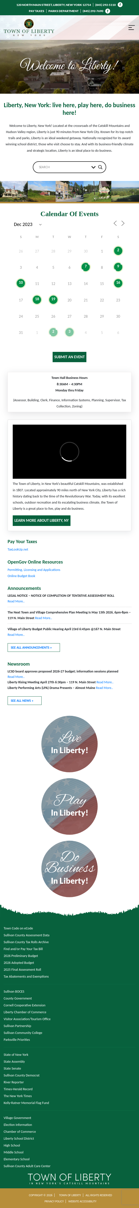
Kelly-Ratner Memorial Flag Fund (26, 1103)
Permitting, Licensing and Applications (34, 570)
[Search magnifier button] (100, 167)
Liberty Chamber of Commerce (25, 1012)
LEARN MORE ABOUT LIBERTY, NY (41, 520)
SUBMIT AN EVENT (69, 357)
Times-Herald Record (18, 1089)
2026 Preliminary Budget (21, 956)
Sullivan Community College (23, 1033)
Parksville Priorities (17, 1040)
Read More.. (16, 601)
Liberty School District (19, 1138)
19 (53, 299)
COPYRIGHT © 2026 (40, 1195)
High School (12, 1145)
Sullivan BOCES (14, 991)
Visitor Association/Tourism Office (27, 1019)
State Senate (12, 1068)
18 (37, 299)
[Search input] (64, 167)
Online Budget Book (21, 576)
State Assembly (14, 1061)
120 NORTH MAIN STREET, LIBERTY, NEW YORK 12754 (53, 5)
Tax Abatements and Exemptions (26, 976)
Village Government (17, 1118)
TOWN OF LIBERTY (70, 1195)
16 (118, 282)
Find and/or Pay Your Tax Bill (23, 949)
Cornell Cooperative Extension (25, 1005)
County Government (18, 998)
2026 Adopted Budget (19, 963)
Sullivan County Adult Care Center (27, 1166)
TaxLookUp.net (18, 549)
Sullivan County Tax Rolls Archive (26, 942)
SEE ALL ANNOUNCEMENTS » (31, 647)
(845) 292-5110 (105, 5)
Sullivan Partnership (17, 1026)
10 (21, 282)
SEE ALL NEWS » (22, 701)
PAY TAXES (36, 11)
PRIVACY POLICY (54, 1201)
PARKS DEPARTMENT (63, 11)
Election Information (18, 1125)
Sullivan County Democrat (21, 1075)
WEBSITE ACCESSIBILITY (82, 1201)
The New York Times (18, 1096)
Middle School (13, 1152)
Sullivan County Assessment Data (26, 935)
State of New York (16, 1055)
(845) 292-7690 (93, 11)
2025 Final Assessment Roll (22, 970)
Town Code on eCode (18, 928)
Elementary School (17, 1159)
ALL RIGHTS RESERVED (99, 1195)
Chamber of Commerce (20, 1132)
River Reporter (14, 1082)
